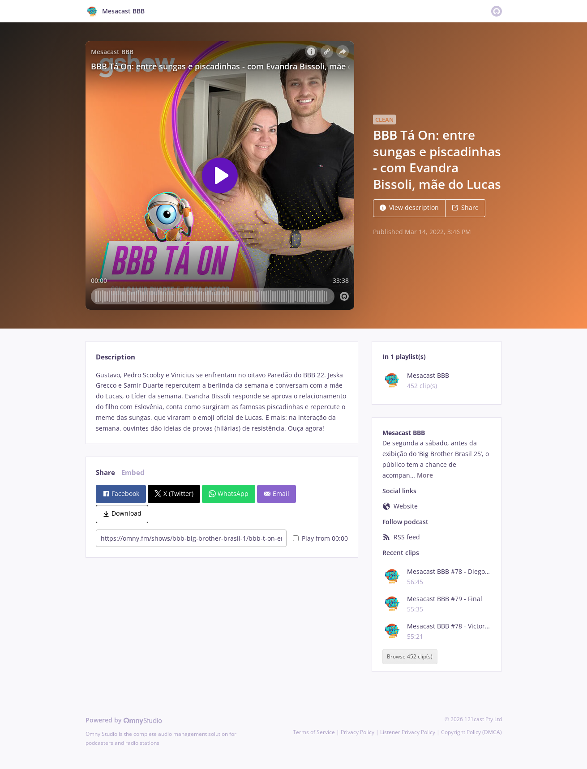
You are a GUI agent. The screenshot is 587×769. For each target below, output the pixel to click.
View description (409, 207)
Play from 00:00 (320, 538)
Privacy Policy (357, 732)
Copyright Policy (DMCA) (471, 732)
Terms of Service (314, 732)
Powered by (124, 720)
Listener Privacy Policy (407, 732)
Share (465, 207)
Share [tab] (105, 472)
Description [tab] (115, 357)
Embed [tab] (133, 472)
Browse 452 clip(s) (410, 656)
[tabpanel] (222, 402)
